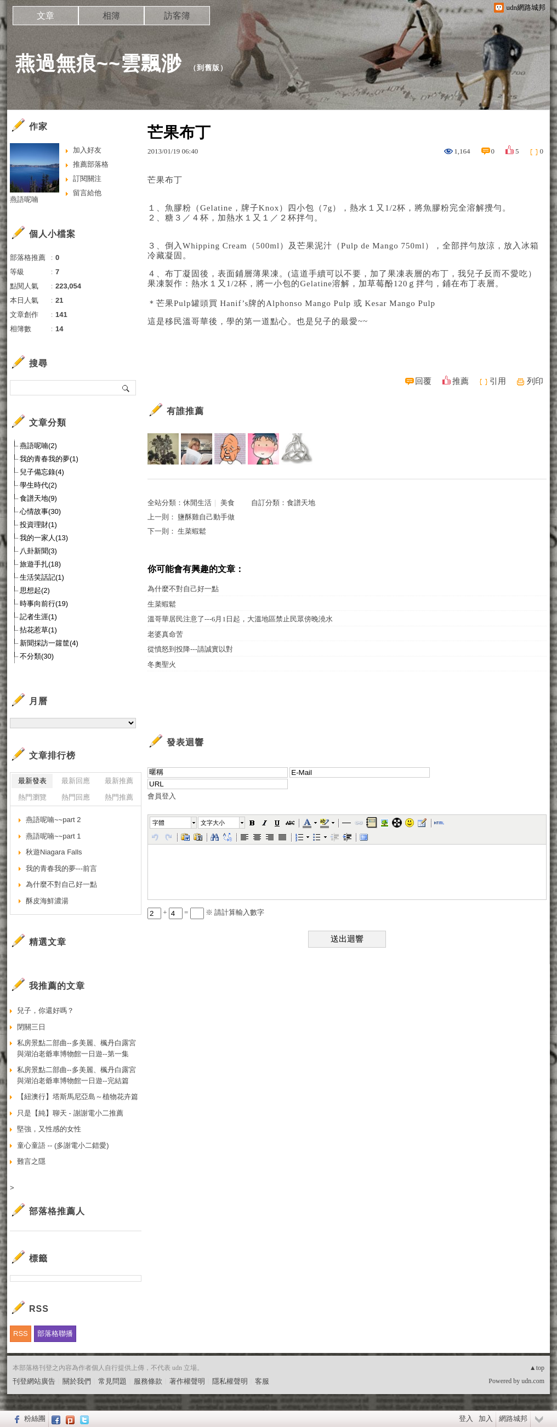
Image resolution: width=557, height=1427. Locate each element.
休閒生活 (197, 503)
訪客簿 (177, 15)
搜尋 (126, 387)
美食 (227, 503)
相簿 (111, 15)
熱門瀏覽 (32, 797)
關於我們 (76, 1381)
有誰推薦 (185, 411)
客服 (262, 1381)
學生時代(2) (38, 485)
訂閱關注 (87, 178)
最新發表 (32, 781)
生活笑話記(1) (42, 577)
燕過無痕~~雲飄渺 (98, 63)
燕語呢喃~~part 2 (53, 820)
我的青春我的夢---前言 (61, 868)
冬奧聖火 (161, 664)
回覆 (423, 381)
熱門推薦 (119, 797)
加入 (486, 1418)
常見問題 (112, 1381)
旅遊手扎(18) (40, 564)
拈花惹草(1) (38, 630)
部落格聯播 (55, 1333)
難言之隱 (31, 1161)
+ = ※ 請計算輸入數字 (205, 912)
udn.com (532, 1381)
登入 (466, 1418)
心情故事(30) (40, 511)
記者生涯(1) (38, 617)
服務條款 (148, 1381)
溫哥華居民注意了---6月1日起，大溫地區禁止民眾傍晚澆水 (240, 619)
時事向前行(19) (44, 603)
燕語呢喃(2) (38, 445)
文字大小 (213, 822)
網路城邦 (513, 1418)
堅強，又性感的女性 (49, 1129)
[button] (174, 823)
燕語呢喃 (24, 199)
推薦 (460, 381)
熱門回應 (75, 797)
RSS (20, 1333)
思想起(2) (35, 590)
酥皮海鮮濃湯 (47, 901)
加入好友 (87, 150)
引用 (498, 381)
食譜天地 (301, 503)
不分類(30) (37, 656)
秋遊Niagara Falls (54, 852)
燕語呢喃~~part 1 (53, 836)
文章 (45, 15)
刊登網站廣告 (34, 1381)
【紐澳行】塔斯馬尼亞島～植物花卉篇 (77, 1096)
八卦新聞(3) (38, 551)
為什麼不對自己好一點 (183, 589)
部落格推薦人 (57, 1211)
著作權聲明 (187, 1381)
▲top (537, 1368)
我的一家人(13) (44, 538)
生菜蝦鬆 (192, 531)
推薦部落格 (91, 164)
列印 (535, 381)
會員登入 (161, 796)
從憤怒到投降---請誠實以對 (190, 649)
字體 (158, 822)
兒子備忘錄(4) (42, 472)
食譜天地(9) (38, 498)
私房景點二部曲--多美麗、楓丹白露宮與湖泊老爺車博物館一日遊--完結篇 (76, 1075)
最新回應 (75, 781)
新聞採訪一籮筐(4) (49, 643)
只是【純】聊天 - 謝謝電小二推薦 (70, 1113)
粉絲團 (35, 1418)
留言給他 (87, 193)
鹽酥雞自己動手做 (206, 517)
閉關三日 (31, 1027)
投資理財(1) (38, 524)
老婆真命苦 (165, 634)
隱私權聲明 (230, 1381)
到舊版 (208, 68)
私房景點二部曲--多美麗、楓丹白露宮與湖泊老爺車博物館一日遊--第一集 (76, 1048)
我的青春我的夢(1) (49, 459)
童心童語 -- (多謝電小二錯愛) (63, 1145)
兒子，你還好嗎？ (45, 1010)
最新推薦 (119, 781)
